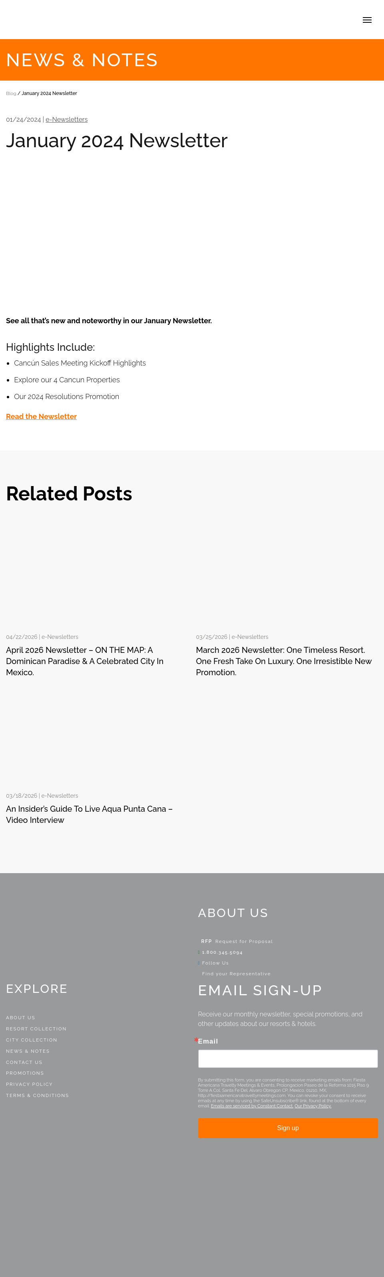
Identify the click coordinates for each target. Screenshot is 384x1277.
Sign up (288, 1128)
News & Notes (28, 1051)
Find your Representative (234, 974)
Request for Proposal (244, 941)
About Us (21, 1017)
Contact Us (24, 1062)
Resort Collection (36, 1029)
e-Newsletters (67, 119)
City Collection (32, 1040)
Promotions (25, 1073)
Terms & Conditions (37, 1095)
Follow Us (213, 963)
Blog (11, 93)
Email (208, 1041)
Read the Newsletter (41, 416)
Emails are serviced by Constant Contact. (252, 1106)
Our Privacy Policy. (312, 1106)
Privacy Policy (29, 1084)
